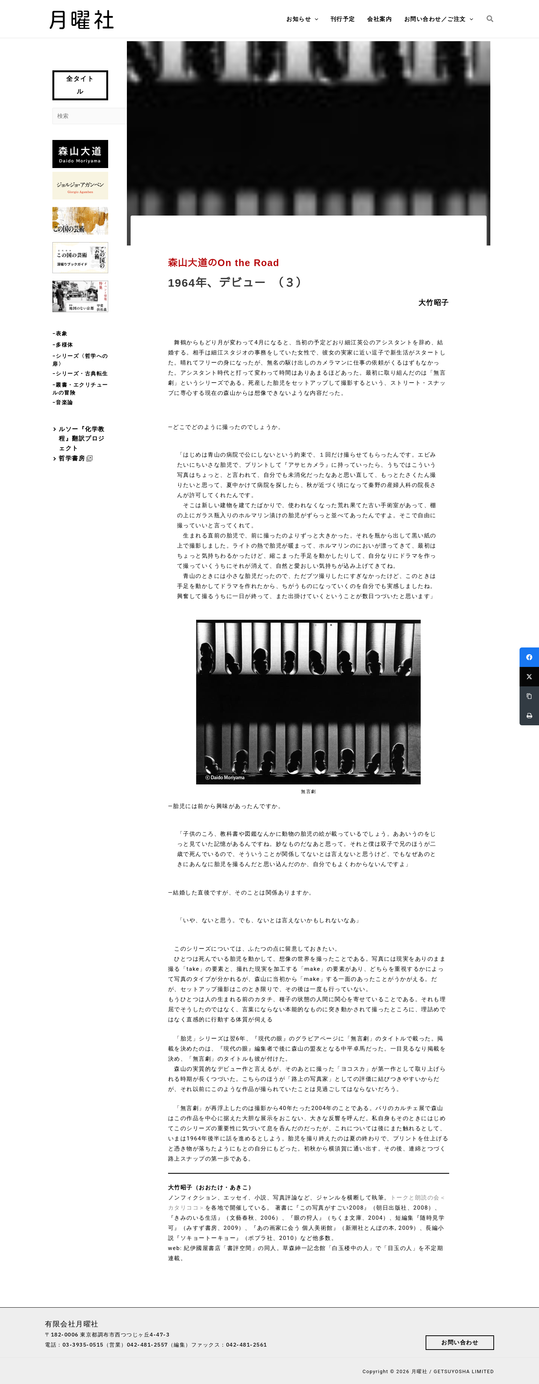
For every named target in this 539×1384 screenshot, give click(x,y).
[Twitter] (529, 676)
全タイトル (80, 85)
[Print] (529, 715)
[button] (318, 19)
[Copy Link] (529, 696)
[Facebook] (529, 657)
